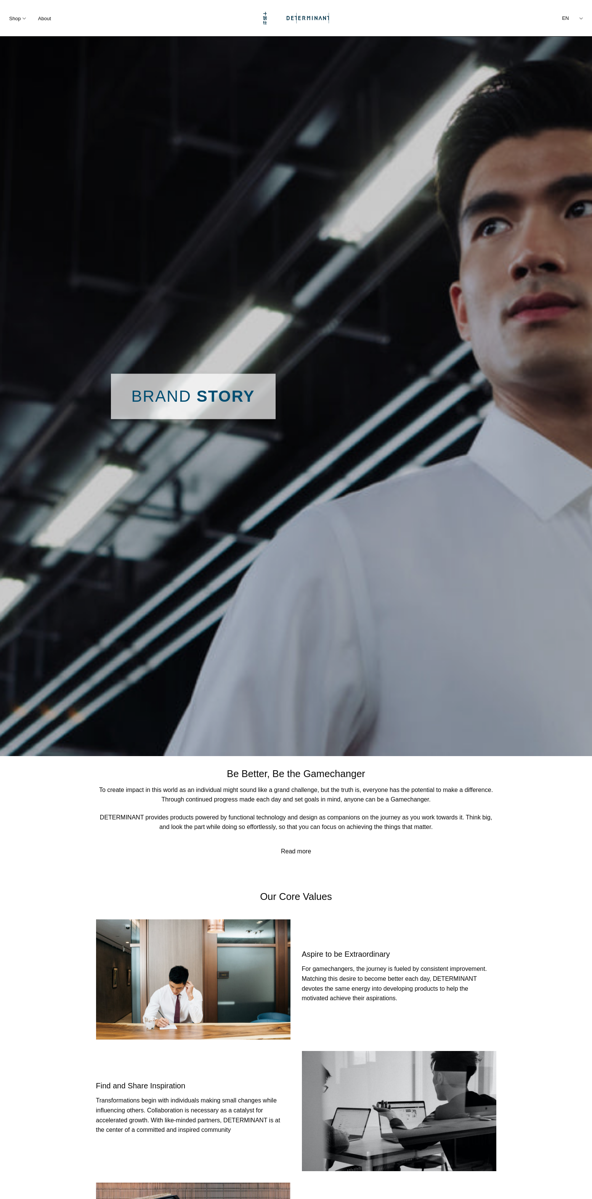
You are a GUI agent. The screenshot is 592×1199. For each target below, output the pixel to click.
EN (572, 18)
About (44, 18)
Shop (17, 18)
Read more (296, 851)
